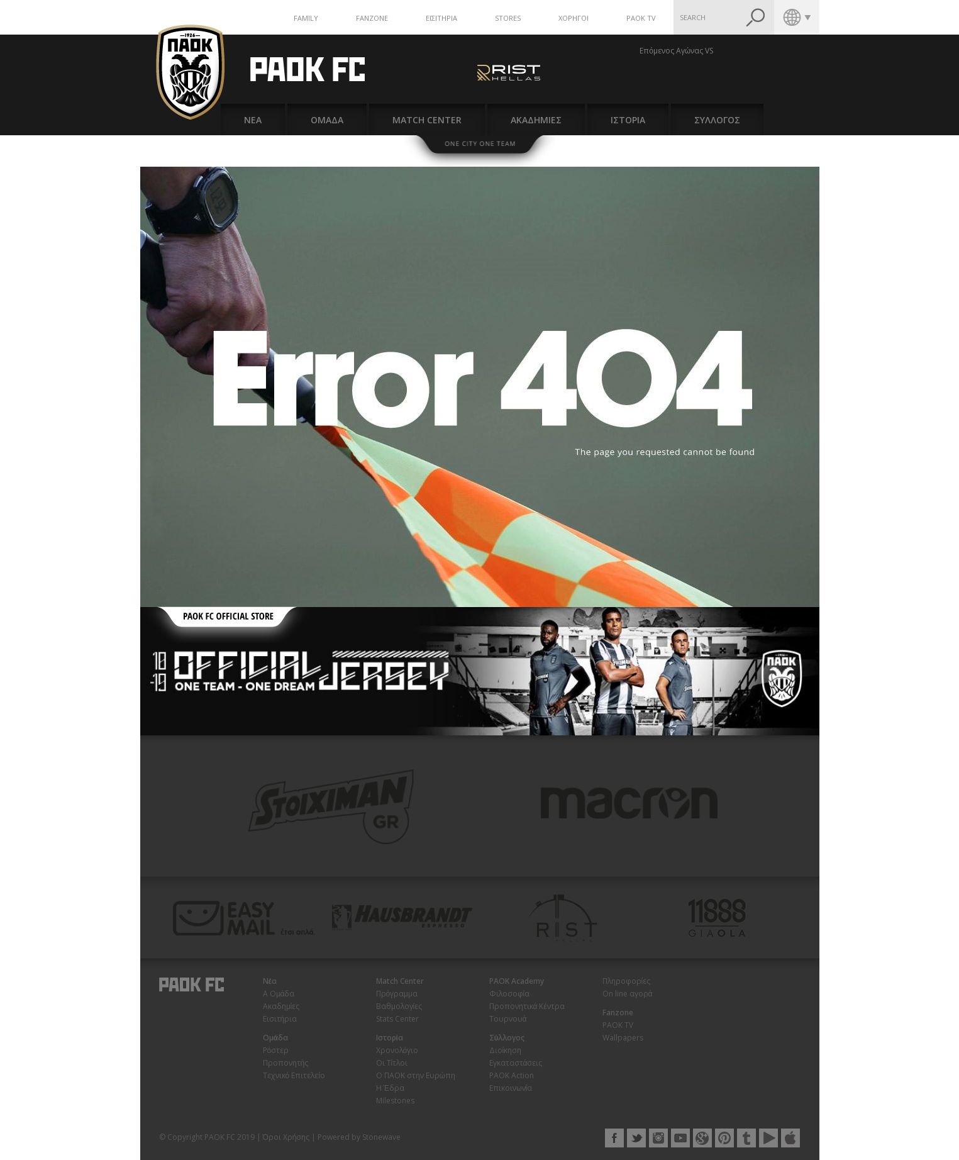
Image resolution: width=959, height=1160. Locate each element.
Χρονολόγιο (397, 1050)
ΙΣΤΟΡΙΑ (628, 120)
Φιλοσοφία (509, 993)
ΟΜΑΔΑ (327, 120)
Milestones (395, 1100)
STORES (508, 18)
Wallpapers (622, 1037)
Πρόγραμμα (397, 993)
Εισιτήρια (280, 1018)
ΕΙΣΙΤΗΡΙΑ (441, 18)
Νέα (270, 981)
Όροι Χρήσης (286, 1137)
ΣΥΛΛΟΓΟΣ (717, 120)
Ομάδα (275, 1037)
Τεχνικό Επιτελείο (294, 1075)
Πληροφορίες (626, 981)
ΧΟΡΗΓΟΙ (573, 18)
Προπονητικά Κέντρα (527, 1006)
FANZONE (372, 18)
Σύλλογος (507, 1037)
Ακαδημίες (281, 1006)
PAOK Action (511, 1075)
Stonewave (381, 1137)
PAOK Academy (516, 981)
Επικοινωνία (511, 1088)
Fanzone (617, 1012)
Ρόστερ (276, 1050)
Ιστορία (389, 1037)
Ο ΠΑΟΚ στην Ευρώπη (415, 1075)
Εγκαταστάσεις (516, 1062)
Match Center (400, 981)
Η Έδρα (390, 1088)
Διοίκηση (505, 1050)
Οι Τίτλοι (392, 1062)
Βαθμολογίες (399, 1006)
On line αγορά (627, 993)
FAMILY (306, 18)
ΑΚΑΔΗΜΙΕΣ (536, 120)
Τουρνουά (508, 1018)
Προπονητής (286, 1062)
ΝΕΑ (253, 120)
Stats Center (397, 1018)
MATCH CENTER (427, 120)
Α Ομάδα (279, 993)
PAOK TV (641, 18)
